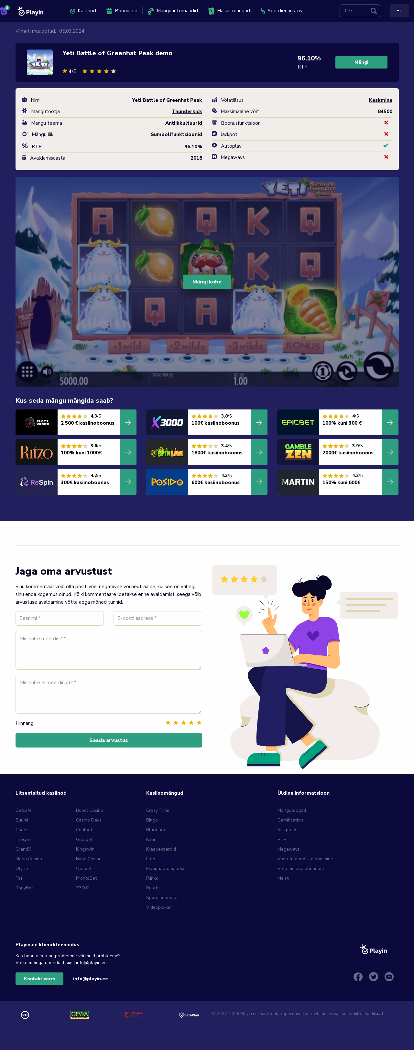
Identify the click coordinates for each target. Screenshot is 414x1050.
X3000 (82, 888)
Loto (150, 859)
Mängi (361, 62)
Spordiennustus (162, 898)
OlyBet (23, 868)
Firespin (23, 839)
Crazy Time (157, 810)
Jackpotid (287, 830)
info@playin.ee (90, 979)
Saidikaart (374, 1014)
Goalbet (84, 839)
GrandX (23, 849)
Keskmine (380, 100)
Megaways (289, 849)
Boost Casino (89, 810)
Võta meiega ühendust (301, 868)
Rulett (152, 888)
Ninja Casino (89, 859)
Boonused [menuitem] (121, 10)
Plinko (152, 878)
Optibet (84, 868)
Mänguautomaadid (165, 868)
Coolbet (84, 830)
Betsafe (24, 810)
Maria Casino (29, 859)
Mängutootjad (292, 810)
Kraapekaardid (161, 849)
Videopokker (159, 907)
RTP (282, 839)
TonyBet (24, 888)
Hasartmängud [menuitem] (229, 11)
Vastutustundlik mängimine (305, 859)
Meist (283, 878)
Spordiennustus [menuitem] (281, 10)
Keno (151, 839)
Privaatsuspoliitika (346, 1014)
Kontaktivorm (39, 979)
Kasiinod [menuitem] (83, 10)
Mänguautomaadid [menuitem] (173, 11)
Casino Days (89, 820)
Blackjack (156, 830)
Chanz (22, 830)
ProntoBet (86, 878)
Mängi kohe (207, 281)
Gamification (290, 820)
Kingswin (85, 849)
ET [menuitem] (399, 10)
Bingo (152, 820)
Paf (19, 878)
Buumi (22, 820)
